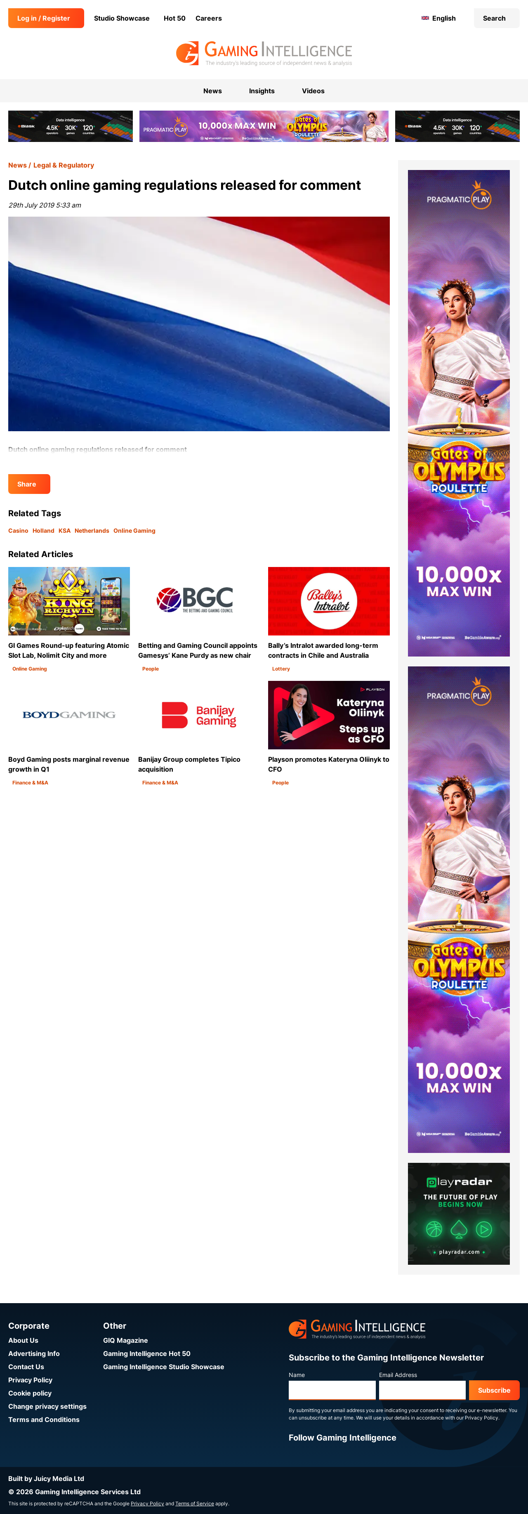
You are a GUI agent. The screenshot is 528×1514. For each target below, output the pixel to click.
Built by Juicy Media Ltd (46, 1478)
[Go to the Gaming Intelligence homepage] (263, 53)
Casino (18, 530)
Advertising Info (34, 1353)
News (17, 165)
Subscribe (494, 1390)
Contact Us (26, 1367)
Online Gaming (134, 530)
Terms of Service (194, 1503)
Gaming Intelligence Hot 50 (147, 1353)
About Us (23, 1340)
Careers (209, 18)
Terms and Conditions (44, 1419)
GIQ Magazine (125, 1340)
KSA (65, 530)
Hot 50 (175, 18)
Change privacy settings (47, 1406)
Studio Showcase (122, 18)
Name (297, 1374)
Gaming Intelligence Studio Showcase (163, 1367)
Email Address (398, 1374)
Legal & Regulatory (63, 165)
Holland (43, 530)
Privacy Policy (30, 1380)
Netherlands (92, 530)
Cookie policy (30, 1393)
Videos (313, 91)
